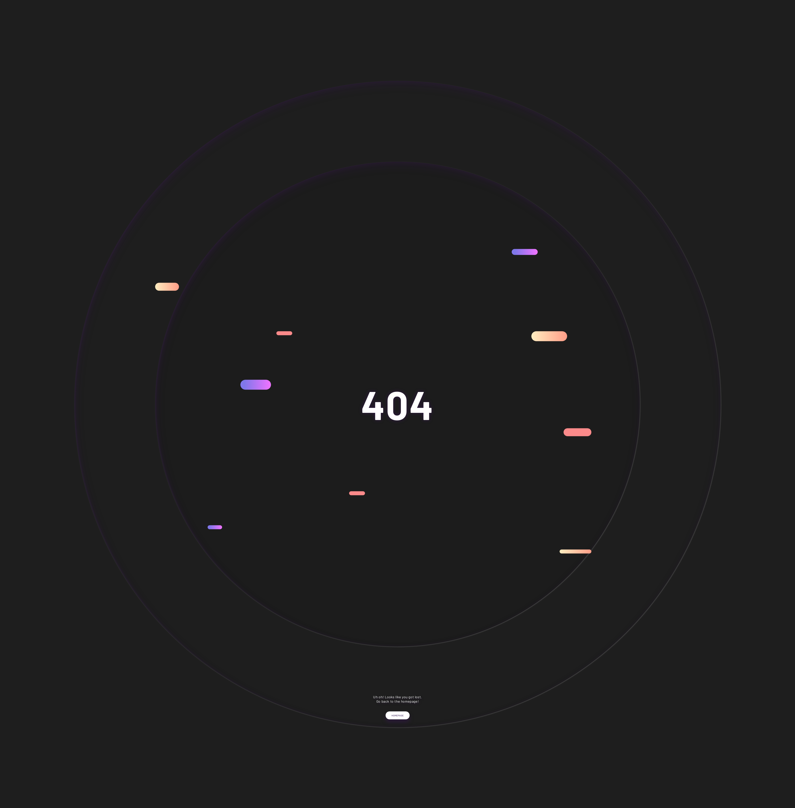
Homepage (398, 720)
